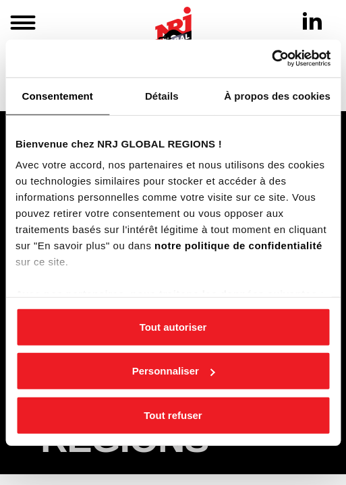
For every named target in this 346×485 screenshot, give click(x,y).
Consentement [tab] (57, 95)
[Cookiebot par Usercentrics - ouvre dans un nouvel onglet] (271, 58)
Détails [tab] (162, 95)
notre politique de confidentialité (238, 245)
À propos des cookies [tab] (277, 95)
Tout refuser (173, 414)
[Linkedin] (312, 20)
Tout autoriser (173, 326)
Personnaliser (173, 371)
